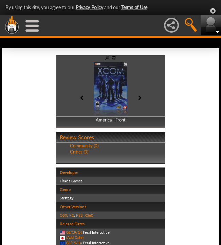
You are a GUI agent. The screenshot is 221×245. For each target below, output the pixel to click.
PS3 (79, 215)
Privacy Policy (89, 7)
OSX (63, 215)
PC (71, 215)
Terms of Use (134, 7)
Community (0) (84, 145)
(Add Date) (75, 237)
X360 (89, 215)
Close (213, 11)
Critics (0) (79, 151)
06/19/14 (74, 232)
